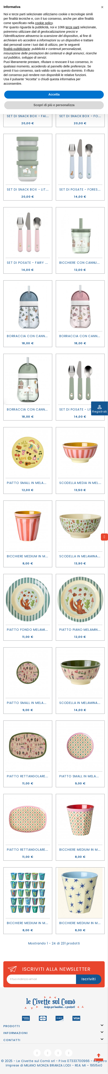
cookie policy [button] (44, 23)
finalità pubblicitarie (17, 49)
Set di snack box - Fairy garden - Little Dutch (49, 116)
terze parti (72, 27)
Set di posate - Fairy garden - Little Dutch (46, 262)
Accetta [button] (54, 94)
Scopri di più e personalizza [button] (54, 105)
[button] (102, 7)
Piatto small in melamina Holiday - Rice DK (45, 703)
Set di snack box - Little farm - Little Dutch (47, 189)
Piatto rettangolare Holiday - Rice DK (42, 776)
